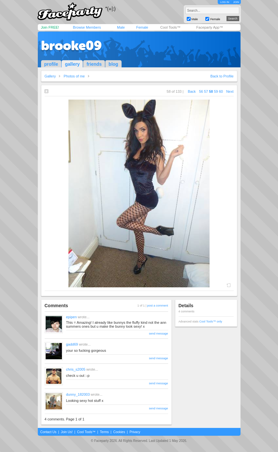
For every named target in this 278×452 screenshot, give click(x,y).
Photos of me (74, 76)
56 (201, 91)
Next (230, 91)
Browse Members (87, 27)
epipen (71, 317)
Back (192, 91)
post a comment (157, 305)
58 (211, 91)
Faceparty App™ (209, 27)
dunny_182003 (78, 394)
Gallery (50, 76)
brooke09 (71, 45)
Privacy (134, 432)
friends (94, 64)
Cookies (119, 432)
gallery (72, 64)
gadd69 (72, 344)
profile (51, 64)
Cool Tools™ (170, 27)
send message (158, 333)
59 (216, 91)
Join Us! (67, 432)
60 (221, 91)
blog (113, 64)
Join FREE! (50, 27)
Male (121, 27)
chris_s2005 (75, 369)
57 (206, 91)
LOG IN (224, 2)
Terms (104, 432)
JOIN (236, 2)
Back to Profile (222, 76)
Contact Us (48, 432)
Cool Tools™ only (210, 321)
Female (142, 27)
